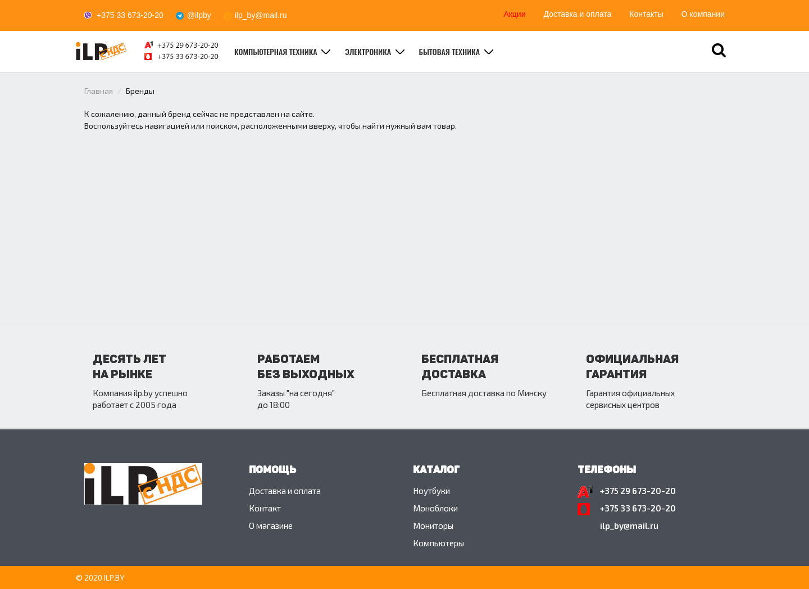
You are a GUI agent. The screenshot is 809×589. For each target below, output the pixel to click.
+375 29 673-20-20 (638, 491)
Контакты (646, 14)
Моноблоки (435, 508)
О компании (703, 14)
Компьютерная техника (276, 51)
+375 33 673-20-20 (130, 15)
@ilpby (199, 15)
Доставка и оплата (578, 14)
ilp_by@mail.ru (261, 15)
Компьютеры (438, 543)
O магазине (271, 525)
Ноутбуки (431, 491)
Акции (514, 14)
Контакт (265, 508)
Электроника (369, 51)
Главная (98, 91)
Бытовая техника (450, 51)
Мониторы (433, 525)
